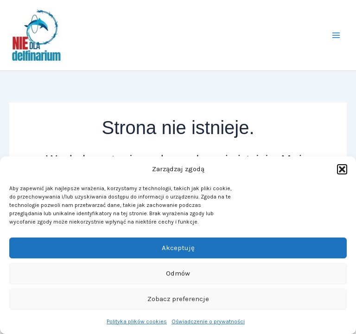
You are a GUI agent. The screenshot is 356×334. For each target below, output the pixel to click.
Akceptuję (178, 248)
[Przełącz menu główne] (336, 35)
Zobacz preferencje (178, 299)
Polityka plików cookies (137, 321)
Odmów (178, 273)
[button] (342, 169)
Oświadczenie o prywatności (208, 321)
